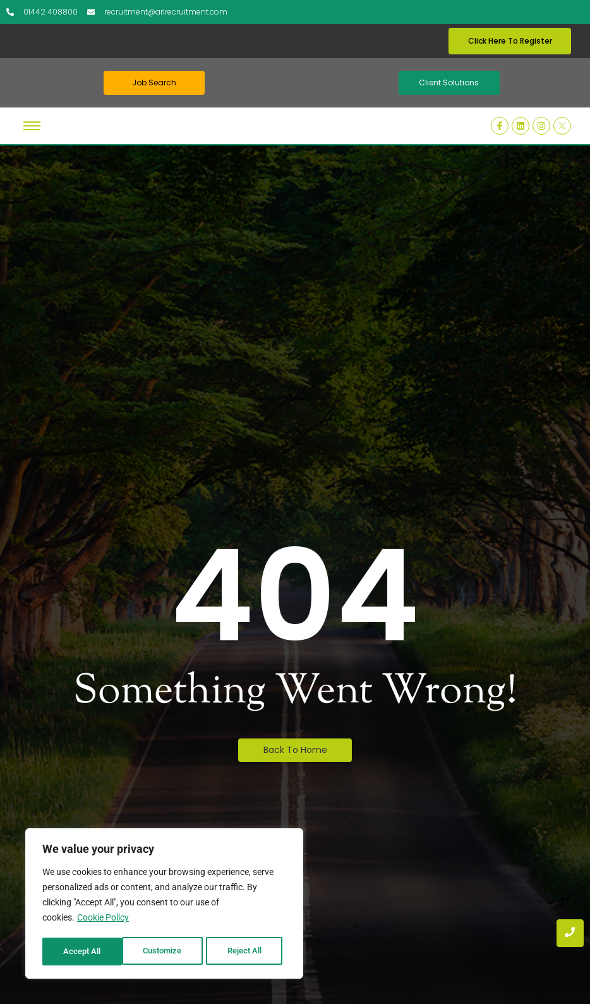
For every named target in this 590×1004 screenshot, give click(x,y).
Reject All (166, 951)
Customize (82, 951)
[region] (164, 905)
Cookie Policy (103, 920)
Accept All (247, 951)
